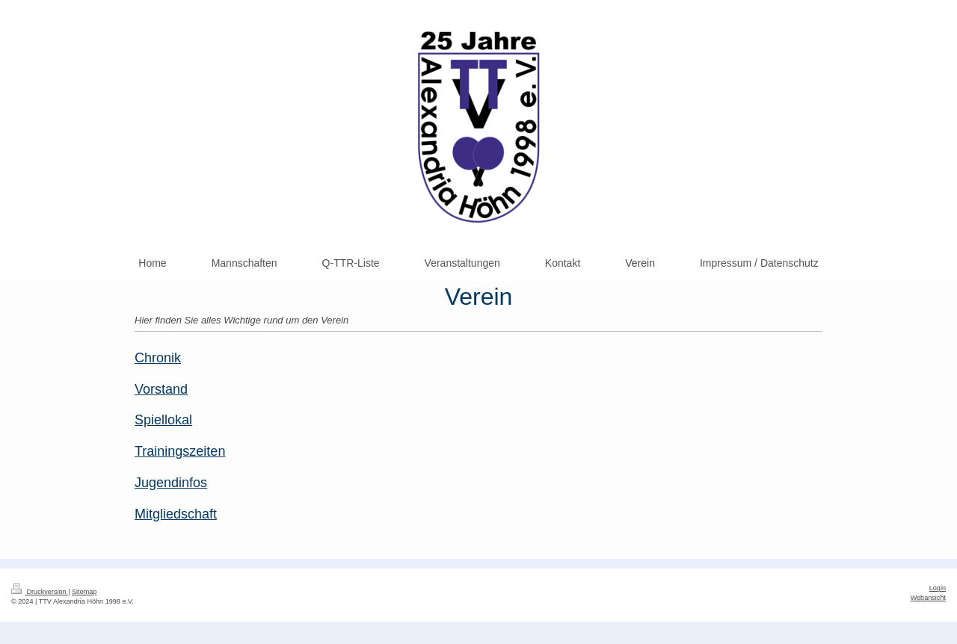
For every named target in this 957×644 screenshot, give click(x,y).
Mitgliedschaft (176, 514)
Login (937, 588)
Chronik (158, 357)
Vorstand (161, 389)
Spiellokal (163, 419)
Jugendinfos (171, 482)
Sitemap (84, 591)
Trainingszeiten (180, 451)
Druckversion (39, 591)
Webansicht (928, 597)
